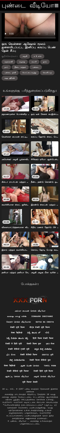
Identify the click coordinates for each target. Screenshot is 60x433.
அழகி (24, 56)
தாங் (45, 62)
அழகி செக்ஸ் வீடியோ (44, 376)
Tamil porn (50, 365)
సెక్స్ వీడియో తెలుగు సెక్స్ (17, 338)
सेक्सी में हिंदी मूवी (13, 343)
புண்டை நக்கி (10, 72)
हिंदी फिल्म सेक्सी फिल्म (43, 338)
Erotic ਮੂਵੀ (48, 354)
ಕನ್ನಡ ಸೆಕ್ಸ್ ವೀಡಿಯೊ (43, 349)
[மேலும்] (56, 5)
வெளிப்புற (47, 72)
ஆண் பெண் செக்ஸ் (29, 365)
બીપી (47, 332)
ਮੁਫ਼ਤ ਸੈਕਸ (50, 343)
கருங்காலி (8, 62)
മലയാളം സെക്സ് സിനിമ (16, 316)
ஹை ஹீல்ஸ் (9, 78)
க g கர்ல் (38, 56)
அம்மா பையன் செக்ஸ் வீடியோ (30, 311)
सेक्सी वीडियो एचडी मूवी (19, 349)
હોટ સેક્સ (10, 354)
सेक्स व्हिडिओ (17, 332)
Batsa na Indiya (45, 322)
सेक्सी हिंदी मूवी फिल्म (43, 371)
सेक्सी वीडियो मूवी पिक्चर (18, 371)
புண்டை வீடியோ (19, 421)
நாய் (6, 67)
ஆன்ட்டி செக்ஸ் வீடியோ (17, 376)
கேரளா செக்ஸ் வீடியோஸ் (18, 322)
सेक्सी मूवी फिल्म (17, 327)
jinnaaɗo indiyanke (42, 316)
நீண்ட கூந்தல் (20, 67)
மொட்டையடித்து (29, 72)
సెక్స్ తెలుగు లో (33, 332)
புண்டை (35, 67)
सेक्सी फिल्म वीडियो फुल (40, 360)
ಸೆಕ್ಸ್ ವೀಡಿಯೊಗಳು (17, 360)
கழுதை (22, 62)
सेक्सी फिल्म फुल (34, 343)
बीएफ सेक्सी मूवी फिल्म (40, 327)
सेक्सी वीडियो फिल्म (28, 354)
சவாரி (34, 62)
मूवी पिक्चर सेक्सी (30, 382)
